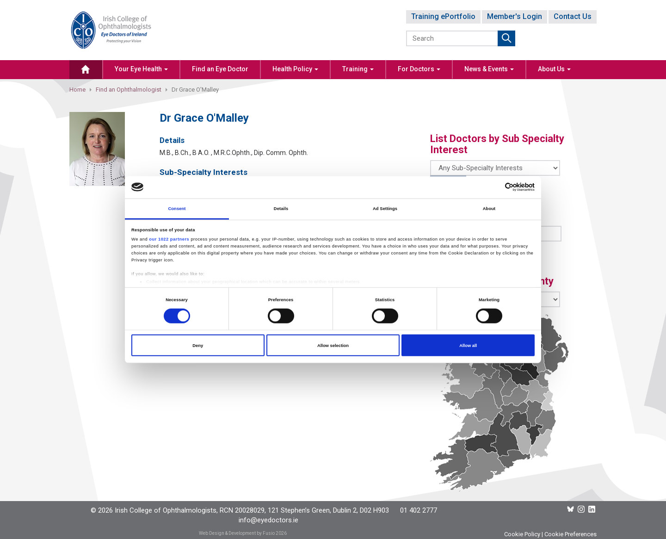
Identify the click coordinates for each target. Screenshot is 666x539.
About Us (554, 69)
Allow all (468, 345)
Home (77, 89)
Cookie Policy (522, 534)
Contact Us (573, 16)
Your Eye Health (141, 69)
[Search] (452, 38)
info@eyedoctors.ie (268, 520)
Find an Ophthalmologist (128, 89)
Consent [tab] (176, 208)
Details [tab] (281, 208)
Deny (197, 345)
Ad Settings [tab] (385, 208)
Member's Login (514, 16)
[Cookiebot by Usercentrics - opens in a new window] (494, 187)
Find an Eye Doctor (220, 69)
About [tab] (489, 208)
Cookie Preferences (570, 534)
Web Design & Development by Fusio (237, 533)
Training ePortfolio (443, 16)
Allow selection (333, 345)
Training (358, 69)
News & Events (489, 69)
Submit (506, 38)
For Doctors (419, 69)
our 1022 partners (169, 239)
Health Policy (295, 69)
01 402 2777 (418, 510)
